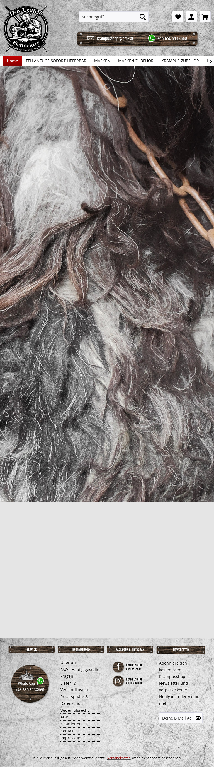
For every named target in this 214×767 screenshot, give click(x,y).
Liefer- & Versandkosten (74, 687)
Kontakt (67, 731)
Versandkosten (118, 758)
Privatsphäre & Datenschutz (74, 700)
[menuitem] (114, 16)
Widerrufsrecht (74, 710)
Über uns (69, 662)
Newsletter (70, 724)
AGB (64, 717)
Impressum (71, 737)
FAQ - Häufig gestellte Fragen (80, 673)
